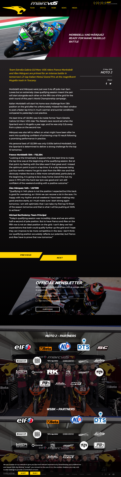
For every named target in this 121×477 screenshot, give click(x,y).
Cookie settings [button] (9, 473)
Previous (25, 254)
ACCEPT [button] (23, 473)
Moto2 (43, 7)
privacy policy (60, 301)
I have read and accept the (51, 301)
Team (32, 7)
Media (74, 7)
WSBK (53, 7)
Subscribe (48, 309)
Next (60, 257)
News (64, 7)
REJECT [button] (35, 473)
